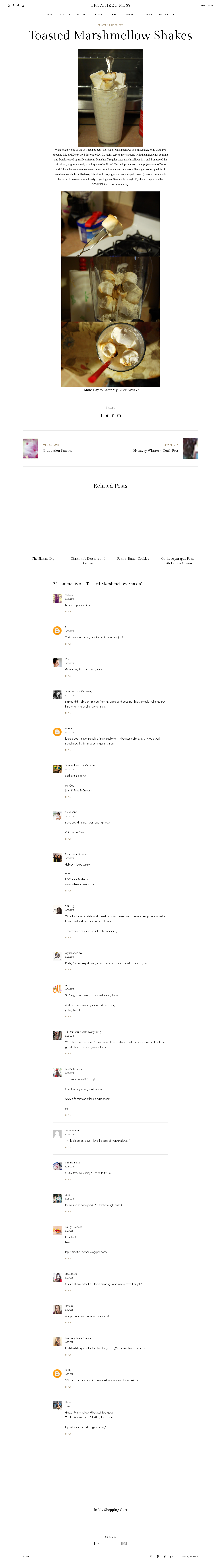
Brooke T (70, 1306)
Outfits (82, 14)
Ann (67, 985)
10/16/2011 (69, 1406)
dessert (102, 25)
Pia (67, 659)
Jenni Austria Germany (78, 691)
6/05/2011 (69, 1036)
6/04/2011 (69, 989)
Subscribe (207, 5)
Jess (67, 1195)
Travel (115, 14)
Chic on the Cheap (75, 832)
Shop (147, 14)
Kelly (68, 1370)
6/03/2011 (69, 599)
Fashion (99, 14)
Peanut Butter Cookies (133, 559)
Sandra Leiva (72, 1162)
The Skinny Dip (43, 559)
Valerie (69, 595)
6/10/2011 (69, 1310)
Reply (68, 611)
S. (66, 627)
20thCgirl (70, 906)
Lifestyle (131, 14)
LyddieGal (71, 812)
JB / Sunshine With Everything (83, 1032)
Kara (68, 1402)
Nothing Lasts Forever (78, 1338)
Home (50, 14)
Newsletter (166, 14)
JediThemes (194, 1556)
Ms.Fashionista (74, 1069)
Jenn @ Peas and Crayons (80, 765)
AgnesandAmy (73, 953)
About (64, 14)
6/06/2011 (69, 1166)
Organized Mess (111, 5)
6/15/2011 (69, 1374)
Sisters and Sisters (75, 854)
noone (69, 728)
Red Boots (71, 1274)
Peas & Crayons (83, 791)
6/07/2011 (69, 1231)
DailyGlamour (73, 1227)
